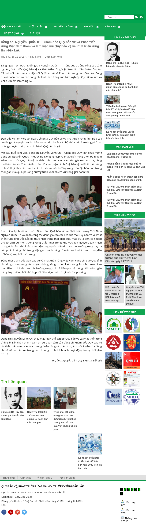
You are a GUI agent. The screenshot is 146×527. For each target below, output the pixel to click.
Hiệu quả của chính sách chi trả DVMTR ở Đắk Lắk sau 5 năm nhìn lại (113, 294)
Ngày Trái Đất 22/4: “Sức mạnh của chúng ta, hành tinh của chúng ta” (122, 87)
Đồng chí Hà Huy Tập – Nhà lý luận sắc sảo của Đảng (12, 415)
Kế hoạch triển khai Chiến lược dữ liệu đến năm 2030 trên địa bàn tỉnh (120, 134)
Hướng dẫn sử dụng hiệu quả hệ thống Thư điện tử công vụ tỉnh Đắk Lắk (126, 166)
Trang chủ (9, 477)
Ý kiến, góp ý (44, 477)
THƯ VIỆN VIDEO (124, 215)
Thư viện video (66, 477)
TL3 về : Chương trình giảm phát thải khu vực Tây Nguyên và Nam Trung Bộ (124, 203)
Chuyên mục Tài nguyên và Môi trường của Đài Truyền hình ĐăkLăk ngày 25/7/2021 (123, 258)
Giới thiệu (26, 477)
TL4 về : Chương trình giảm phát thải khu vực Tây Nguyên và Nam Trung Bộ (124, 189)
